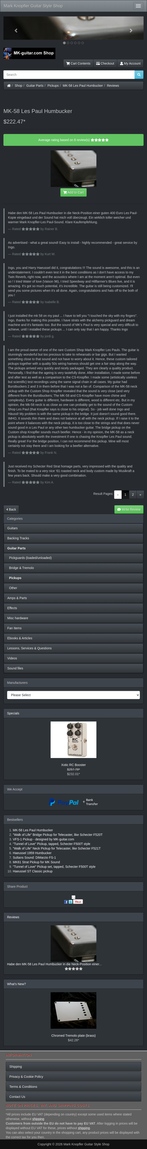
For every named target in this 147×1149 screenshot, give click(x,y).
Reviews (113, 85)
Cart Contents (78, 63)
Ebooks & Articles (19, 638)
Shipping (15, 1066)
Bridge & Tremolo (20, 568)
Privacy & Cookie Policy (26, 1076)
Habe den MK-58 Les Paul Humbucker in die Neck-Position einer (53, 964)
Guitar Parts (35, 85)
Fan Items (14, 628)
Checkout (105, 63)
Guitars (12, 528)
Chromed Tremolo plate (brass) (73, 1035)
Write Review (129, 509)
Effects (12, 608)
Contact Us (17, 1097)
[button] (13, 28)
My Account (130, 63)
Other (12, 588)
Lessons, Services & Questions (29, 648)
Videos (12, 658)
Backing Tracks (18, 538)
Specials (13, 713)
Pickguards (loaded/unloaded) (29, 558)
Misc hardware (17, 618)
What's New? (16, 984)
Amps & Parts (17, 598)
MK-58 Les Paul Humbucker (83, 85)
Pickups (53, 85)
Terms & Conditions (23, 1087)
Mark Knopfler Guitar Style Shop (33, 6)
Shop (18, 85)
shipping (38, 1119)
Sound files (15, 668)
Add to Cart (73, 192)
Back (11, 509)
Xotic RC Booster (73, 765)
